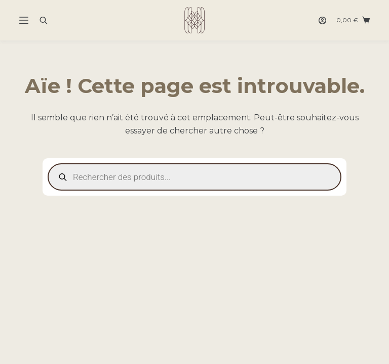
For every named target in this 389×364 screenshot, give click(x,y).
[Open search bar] (43, 20)
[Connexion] (322, 20)
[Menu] (23, 20)
